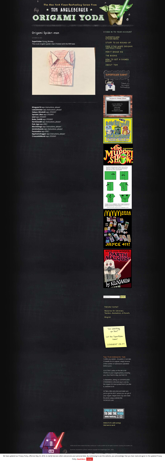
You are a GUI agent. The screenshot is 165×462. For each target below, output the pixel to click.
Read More (81, 459)
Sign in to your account (118, 32)
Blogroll (108, 317)
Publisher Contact (111, 307)
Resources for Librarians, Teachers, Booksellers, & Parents (117, 312)
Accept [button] (90, 459)
